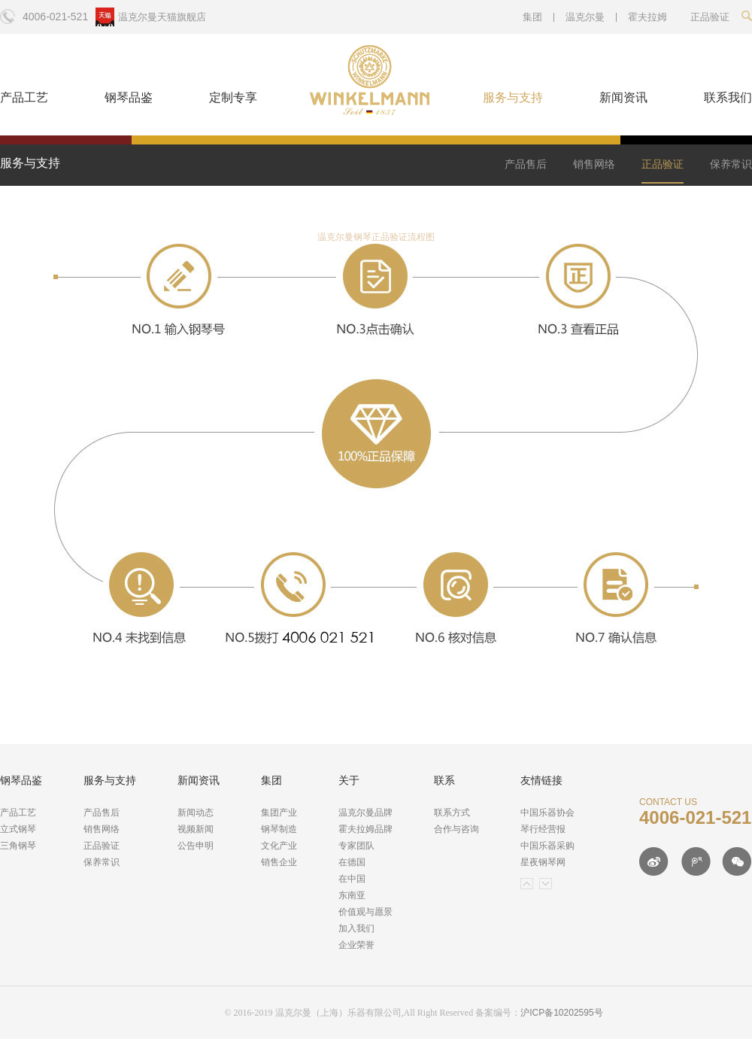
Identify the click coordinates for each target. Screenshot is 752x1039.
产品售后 (526, 164)
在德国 (351, 862)
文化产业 (279, 845)
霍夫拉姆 (647, 17)
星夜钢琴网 (543, 862)
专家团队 (356, 845)
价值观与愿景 (365, 912)
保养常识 (731, 164)
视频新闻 (195, 829)
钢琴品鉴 (129, 97)
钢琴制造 (279, 829)
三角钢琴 (18, 845)
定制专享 (233, 97)
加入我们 (356, 928)
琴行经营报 (543, 829)
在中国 (351, 878)
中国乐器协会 (547, 812)
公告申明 (195, 845)
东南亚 (351, 895)
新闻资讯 (623, 97)
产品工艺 (24, 97)
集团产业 (279, 812)
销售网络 (594, 164)
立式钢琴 (18, 829)
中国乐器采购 (547, 845)
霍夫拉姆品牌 (365, 829)
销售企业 (279, 862)
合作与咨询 (456, 829)
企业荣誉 (356, 945)
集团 (532, 17)
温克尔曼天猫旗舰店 (162, 17)
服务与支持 (513, 97)
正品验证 (662, 164)
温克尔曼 (585, 17)
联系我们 (728, 97)
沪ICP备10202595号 (561, 1012)
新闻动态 (195, 812)
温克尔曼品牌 (365, 812)
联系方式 (452, 812)
